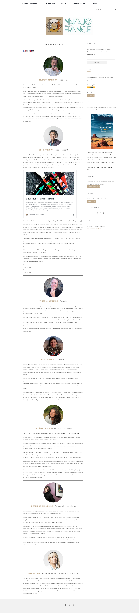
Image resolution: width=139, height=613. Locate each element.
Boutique (93, 3)
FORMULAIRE (91, 201)
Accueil (25, 3)
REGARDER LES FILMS (94, 186)
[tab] (25, 51)
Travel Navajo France (79, 3)
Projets (63, 3)
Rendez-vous (50, 3)
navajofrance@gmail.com (94, 229)
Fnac (98, 167)
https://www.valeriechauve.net (70, 433)
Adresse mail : (91, 54)
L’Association (35, 3)
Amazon (104, 167)
